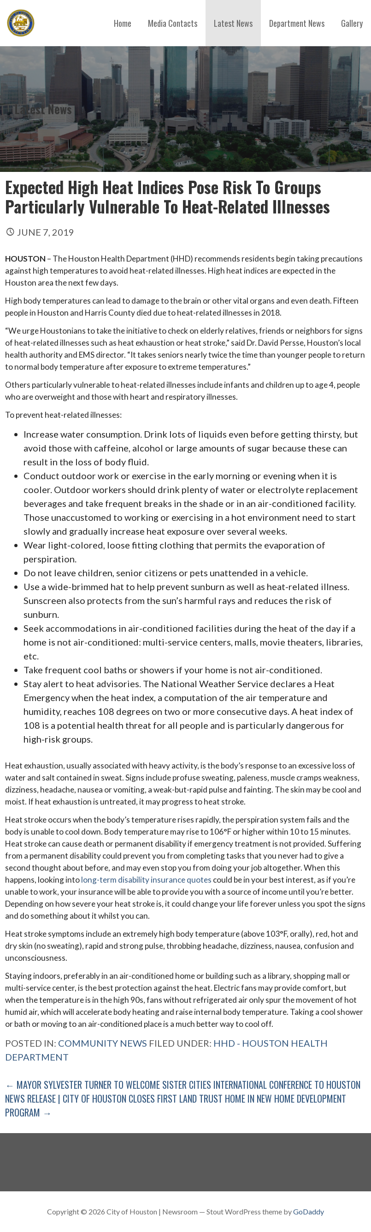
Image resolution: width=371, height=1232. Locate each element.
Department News (296, 23)
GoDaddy (308, 1211)
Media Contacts (172, 23)
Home (122, 23)
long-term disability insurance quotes (146, 879)
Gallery (352, 23)
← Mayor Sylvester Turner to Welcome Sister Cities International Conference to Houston (182, 1085)
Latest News (233, 23)
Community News (102, 1043)
